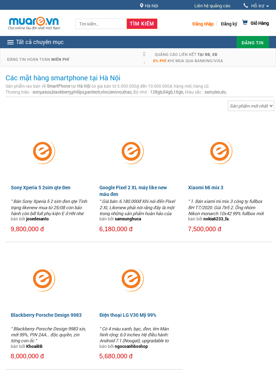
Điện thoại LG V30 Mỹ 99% (127, 315)
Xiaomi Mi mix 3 (205, 187)
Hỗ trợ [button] (256, 5)
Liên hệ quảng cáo (212, 5)
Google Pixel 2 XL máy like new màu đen (133, 190)
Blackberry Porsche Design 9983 (46, 315)
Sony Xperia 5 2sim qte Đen (40, 187)
